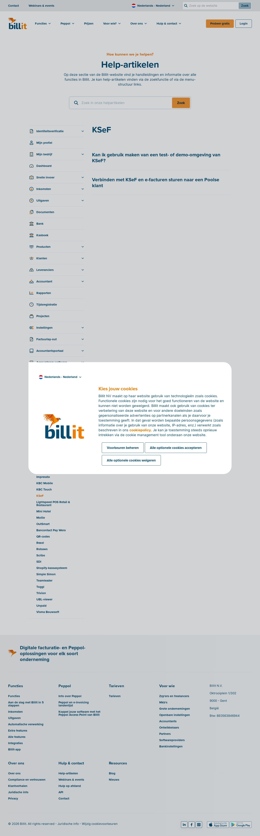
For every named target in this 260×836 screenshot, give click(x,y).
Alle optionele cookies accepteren (176, 447)
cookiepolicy (140, 430)
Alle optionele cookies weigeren (131, 460)
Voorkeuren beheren (123, 447)
